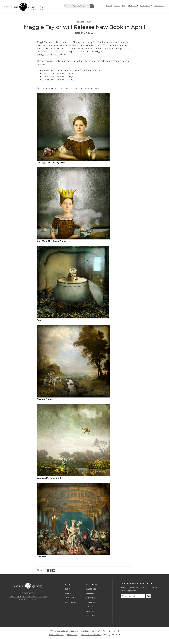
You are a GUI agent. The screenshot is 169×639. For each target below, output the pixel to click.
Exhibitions (145, 5)
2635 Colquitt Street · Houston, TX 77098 (28, 596)
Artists (117, 5)
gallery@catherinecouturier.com (51, 54)
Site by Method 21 (112, 634)
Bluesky (90, 611)
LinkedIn (90, 593)
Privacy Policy (72, 634)
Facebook (91, 589)
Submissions (71, 602)
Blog (124, 5)
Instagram (91, 598)
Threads (90, 602)
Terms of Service (56, 634)
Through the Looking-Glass (85, 42)
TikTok (89, 607)
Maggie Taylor (44, 42)
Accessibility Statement (91, 634)
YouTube (90, 616)
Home (109, 5)
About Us (132, 5)
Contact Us (159, 5)
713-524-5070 (28, 593)
